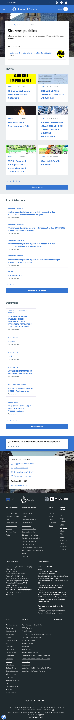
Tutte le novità (37, 187)
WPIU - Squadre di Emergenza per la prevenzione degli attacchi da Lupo (17, 166)
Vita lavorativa (26, 556)
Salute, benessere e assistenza (32, 547)
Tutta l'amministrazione (37, 290)
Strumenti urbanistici (17, 385)
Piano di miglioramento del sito (12, 640)
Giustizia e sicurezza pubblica (31, 538)
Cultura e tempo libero (29, 532)
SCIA (10, 356)
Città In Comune (46, 709)
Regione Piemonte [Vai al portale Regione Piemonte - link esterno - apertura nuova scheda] (11, 3)
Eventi (62, 515)
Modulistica (13, 338)
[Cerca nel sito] (65, 9)
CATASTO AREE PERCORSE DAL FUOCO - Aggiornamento (21, 389)
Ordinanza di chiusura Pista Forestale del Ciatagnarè (31, 52)
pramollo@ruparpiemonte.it (19, 580)
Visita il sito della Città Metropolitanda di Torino (37, 668)
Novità (11, 87)
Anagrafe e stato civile (29, 519)
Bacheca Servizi (11, 668)
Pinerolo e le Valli (27, 643)
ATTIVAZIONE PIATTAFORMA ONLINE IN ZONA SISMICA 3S (20, 372)
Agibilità (11, 341)
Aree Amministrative (12, 516)
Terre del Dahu (26, 649)
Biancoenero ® (53, 712)
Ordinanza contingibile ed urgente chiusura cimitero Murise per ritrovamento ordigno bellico (34, 261)
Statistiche (9, 689)
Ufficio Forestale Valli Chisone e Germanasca (36, 655)
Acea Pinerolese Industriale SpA (32, 625)
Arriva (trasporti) (27, 631)
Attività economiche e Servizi (63, 540)
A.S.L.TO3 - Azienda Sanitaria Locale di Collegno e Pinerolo (40, 634)
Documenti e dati (37, 426)
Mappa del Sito (11, 692)
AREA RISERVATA (36, 717)
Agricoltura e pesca (28, 513)
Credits (8, 683)
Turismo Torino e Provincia (30, 652)
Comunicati (52, 523)
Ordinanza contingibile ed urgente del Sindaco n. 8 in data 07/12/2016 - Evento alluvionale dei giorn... (31, 213)
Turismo (24, 553)
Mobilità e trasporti (28, 544)
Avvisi (51, 526)
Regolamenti (13, 402)
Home (10, 25)
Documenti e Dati (11, 523)
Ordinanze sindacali (16, 208)
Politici (8, 535)
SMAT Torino (26, 646)
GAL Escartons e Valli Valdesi (31, 637)
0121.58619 (12, 569)
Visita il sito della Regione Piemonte (33, 671)
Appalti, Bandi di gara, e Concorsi (17, 312)
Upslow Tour (26, 662)
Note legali (9, 677)
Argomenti (17, 25)
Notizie (51, 519)
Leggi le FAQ (10, 646)
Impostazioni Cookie (12, 680)
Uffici (10, 272)
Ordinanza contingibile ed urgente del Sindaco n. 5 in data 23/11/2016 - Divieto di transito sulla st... (31, 245)
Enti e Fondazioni (11, 526)
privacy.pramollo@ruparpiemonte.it (53, 610)
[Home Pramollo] (23, 9)
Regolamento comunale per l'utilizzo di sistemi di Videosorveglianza (19, 408)
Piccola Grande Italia (28, 640)
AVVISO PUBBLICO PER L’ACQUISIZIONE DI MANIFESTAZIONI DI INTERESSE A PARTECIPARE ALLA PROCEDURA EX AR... (20, 321)
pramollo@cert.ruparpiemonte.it (20, 578)
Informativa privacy (12, 674)
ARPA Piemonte (27, 628)
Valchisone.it (26, 665)
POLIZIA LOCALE (15, 275)
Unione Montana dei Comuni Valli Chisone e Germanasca (40, 659)
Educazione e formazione (30, 535)
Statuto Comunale (12, 671)
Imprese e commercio (29, 541)
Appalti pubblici (27, 523)
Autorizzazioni (26, 526)
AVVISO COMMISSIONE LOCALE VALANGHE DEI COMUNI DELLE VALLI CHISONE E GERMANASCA (51, 129)
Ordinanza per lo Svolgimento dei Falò (18, 124)
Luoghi (62, 518)
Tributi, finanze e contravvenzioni (32, 550)
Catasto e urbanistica (29, 529)
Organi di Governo (11, 513)
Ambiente (25, 516)
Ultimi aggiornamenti (12, 686)
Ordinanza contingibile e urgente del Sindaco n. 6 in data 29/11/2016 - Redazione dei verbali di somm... (36, 229)
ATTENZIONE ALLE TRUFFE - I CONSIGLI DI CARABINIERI (52, 94)
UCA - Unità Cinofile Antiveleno (50, 162)
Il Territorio (63, 521)
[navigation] (4, 9)
